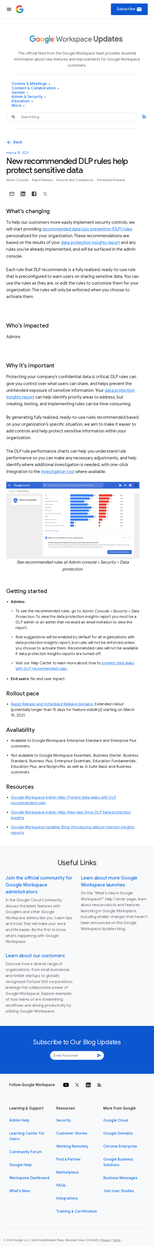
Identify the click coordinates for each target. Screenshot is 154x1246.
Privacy (105, 1240)
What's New (19, 1191)
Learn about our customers (35, 956)
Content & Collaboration (35, 88)
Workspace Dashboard (29, 1178)
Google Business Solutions (118, 1162)
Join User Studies (118, 1191)
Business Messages (120, 1178)
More (18, 106)
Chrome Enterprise (120, 1146)
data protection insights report (90, 242)
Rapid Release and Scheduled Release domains (52, 704)
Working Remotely (72, 1146)
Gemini (20, 93)
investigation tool (57, 471)
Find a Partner (68, 1159)
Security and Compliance (75, 180)
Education (22, 101)
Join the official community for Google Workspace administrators (39, 885)
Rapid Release (42, 180)
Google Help (20, 1165)
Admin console (17, 180)
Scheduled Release (111, 180)
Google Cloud (115, 1120)
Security (63, 1120)
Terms (116, 1240)
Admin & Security (29, 97)
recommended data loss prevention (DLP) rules (87, 229)
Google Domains (118, 1133)
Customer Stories (71, 1133)
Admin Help (19, 1120)
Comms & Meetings (31, 84)
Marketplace (67, 1172)
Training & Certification (76, 1211)
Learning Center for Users (26, 1136)
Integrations (67, 1198)
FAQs (61, 1185)
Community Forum (25, 1152)
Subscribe (129, 9)
